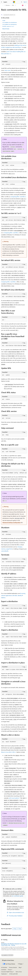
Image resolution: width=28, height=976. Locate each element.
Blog (20, 967)
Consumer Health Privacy (7, 971)
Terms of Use (19, 971)
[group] (14, 220)
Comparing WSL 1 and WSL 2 (18, 196)
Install (3, 20)
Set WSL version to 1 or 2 (8, 26)
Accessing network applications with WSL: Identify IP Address (13, 595)
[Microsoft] (14, 2)
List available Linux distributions (9, 22)
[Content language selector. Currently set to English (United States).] (8, 960)
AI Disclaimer (4, 967)
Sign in (25, 2)
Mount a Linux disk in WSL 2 (8, 752)
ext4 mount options (14, 798)
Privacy (9, 969)
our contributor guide (17, 896)
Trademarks (3, 974)
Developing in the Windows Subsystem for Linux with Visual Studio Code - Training (13, 944)
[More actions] (25, 5)
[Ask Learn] (22, 5)
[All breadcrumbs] (2, 5)
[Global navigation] (1, 2)
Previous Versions (13, 967)
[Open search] (21, 2)
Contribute (3, 969)
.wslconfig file (4, 551)
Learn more (7, 70)
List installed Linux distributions (9, 24)
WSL (13, 5)
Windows (8, 5)
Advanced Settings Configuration (11, 522)
